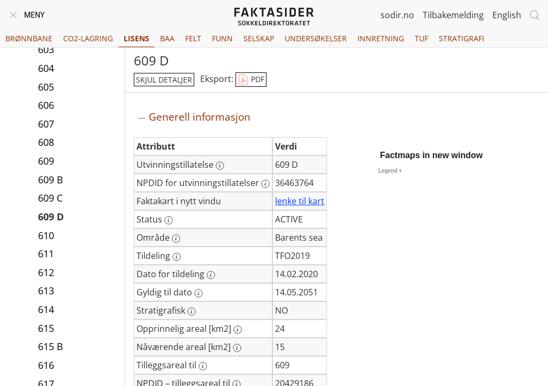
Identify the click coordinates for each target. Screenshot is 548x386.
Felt (193, 38)
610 (46, 235)
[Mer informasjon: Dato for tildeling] (211, 275)
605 (46, 86)
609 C (50, 197)
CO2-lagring (88, 38)
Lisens (136, 38)
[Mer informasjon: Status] (168, 220)
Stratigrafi (461, 38)
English (506, 15)
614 (46, 309)
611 (46, 253)
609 (46, 160)
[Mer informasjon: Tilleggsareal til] (203, 366)
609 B (50, 179)
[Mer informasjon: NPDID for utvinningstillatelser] (265, 184)
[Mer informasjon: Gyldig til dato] (198, 293)
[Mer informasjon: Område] (176, 238)
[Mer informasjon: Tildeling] (176, 257)
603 (46, 49)
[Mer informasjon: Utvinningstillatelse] (220, 165)
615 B (50, 346)
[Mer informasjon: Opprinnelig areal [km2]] (237, 329)
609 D (51, 216)
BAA (167, 38)
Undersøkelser (316, 38)
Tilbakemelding (453, 15)
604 (46, 68)
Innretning (380, 38)
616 (46, 365)
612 (46, 272)
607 (46, 123)
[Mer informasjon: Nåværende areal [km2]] (237, 348)
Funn (222, 38)
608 (46, 142)
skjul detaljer (164, 80)
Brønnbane (28, 38)
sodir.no (397, 15)
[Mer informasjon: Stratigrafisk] (191, 311)
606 (46, 105)
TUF (421, 38)
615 (46, 328)
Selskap (258, 38)
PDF (251, 80)
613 (46, 290)
